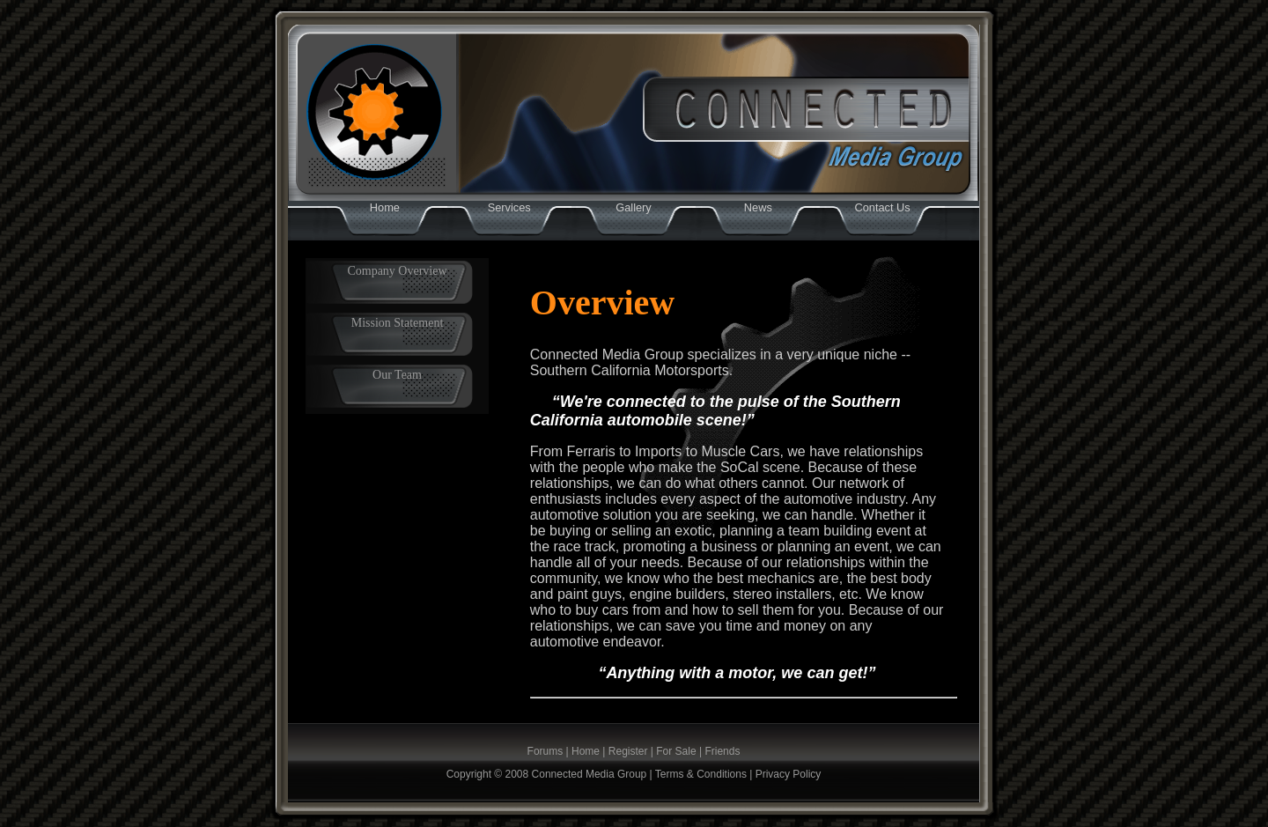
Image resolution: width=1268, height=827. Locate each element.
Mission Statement (397, 322)
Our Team (397, 374)
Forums (545, 751)
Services (509, 207)
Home (385, 207)
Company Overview (396, 270)
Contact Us (882, 207)
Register (628, 751)
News (758, 207)
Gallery (634, 207)
